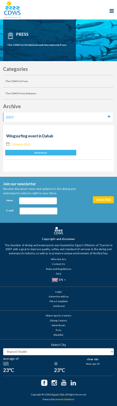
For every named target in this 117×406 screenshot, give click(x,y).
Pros (58, 330)
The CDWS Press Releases (20, 93)
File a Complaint (58, 301)
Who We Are (58, 259)
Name (9, 200)
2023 (58, 117)
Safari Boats (58, 325)
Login (58, 291)
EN (59, 280)
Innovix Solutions (64, 399)
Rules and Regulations (58, 268)
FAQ (58, 273)
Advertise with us (59, 296)
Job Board (58, 306)
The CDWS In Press (16, 81)
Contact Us (58, 263)
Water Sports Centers (58, 315)
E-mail (9, 210)
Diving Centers (58, 320)
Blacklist (58, 334)
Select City (58, 345)
